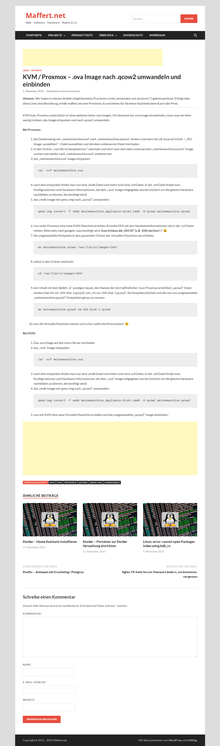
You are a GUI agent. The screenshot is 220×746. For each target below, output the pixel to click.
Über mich (106, 35)
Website (29, 699)
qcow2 (83, 482)
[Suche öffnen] (195, 35)
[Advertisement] (92, 57)
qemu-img (96, 482)
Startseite (34, 35)
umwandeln (112, 482)
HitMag (192, 740)
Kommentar (33, 613)
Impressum (157, 35)
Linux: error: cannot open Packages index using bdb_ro (169, 544)
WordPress (175, 740)
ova (59, 482)
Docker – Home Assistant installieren (50, 542)
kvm (52, 482)
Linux (26, 70)
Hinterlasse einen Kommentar (63, 91)
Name (28, 664)
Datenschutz (133, 35)
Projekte (55, 35)
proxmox (70, 482)
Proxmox (36, 70)
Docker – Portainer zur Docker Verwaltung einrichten (105, 544)
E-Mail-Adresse (35, 682)
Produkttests (82, 35)
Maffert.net (46, 15)
